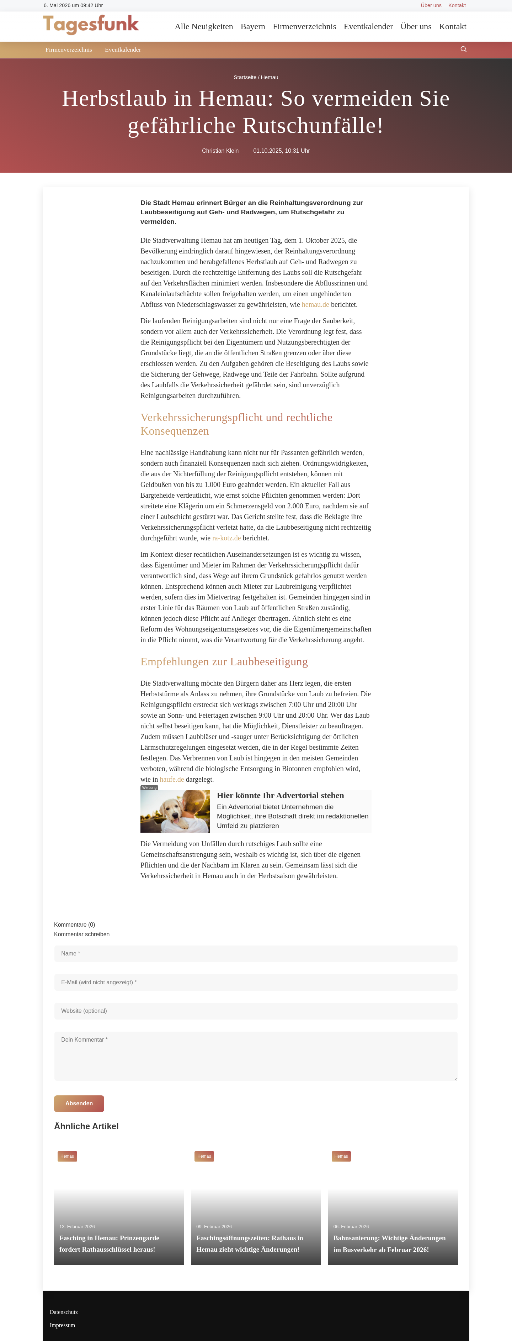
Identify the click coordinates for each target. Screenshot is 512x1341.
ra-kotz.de (226, 538)
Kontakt (457, 5)
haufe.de (172, 779)
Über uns (431, 5)
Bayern (253, 26)
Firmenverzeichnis (304, 26)
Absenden (79, 1103)
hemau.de (315, 304)
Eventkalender (368, 26)
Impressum (62, 1325)
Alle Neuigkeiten (204, 26)
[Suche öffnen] (463, 50)
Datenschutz (64, 1312)
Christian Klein (220, 151)
